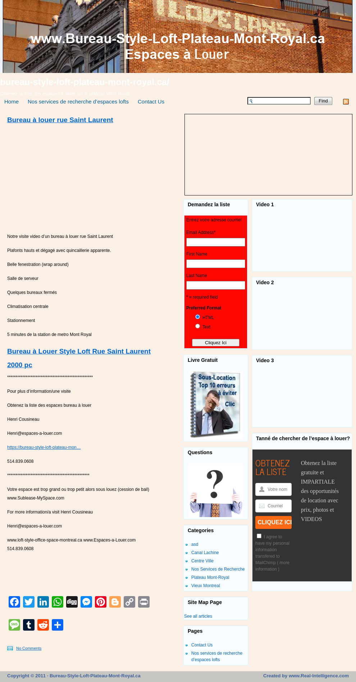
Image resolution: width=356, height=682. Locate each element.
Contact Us (151, 101)
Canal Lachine (205, 552)
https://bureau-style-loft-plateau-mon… (44, 447)
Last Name (196, 275)
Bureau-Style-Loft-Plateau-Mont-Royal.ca (94, 675)
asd (194, 544)
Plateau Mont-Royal (210, 577)
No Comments (28, 648)
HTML (208, 317)
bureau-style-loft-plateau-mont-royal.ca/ (84, 82)
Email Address (200, 232)
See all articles (198, 616)
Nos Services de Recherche (218, 569)
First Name (196, 254)
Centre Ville (202, 560)
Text (206, 327)
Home (11, 101)
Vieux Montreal (205, 585)
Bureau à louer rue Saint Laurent (60, 120)
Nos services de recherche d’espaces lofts (78, 101)
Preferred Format (203, 307)
